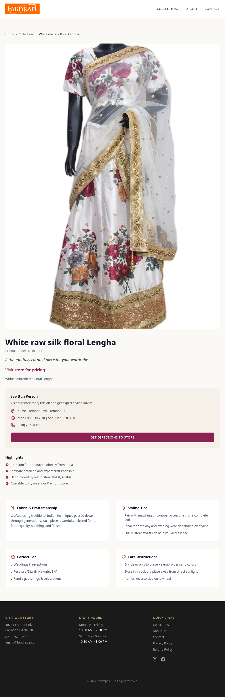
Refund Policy (163, 649)
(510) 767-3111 (16, 637)
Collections (168, 9)
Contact (212, 9)
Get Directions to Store (112, 437)
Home (9, 34)
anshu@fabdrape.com (21, 642)
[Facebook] (163, 659)
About (192, 9)
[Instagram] (155, 659)
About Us (159, 631)
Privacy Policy (162, 643)
